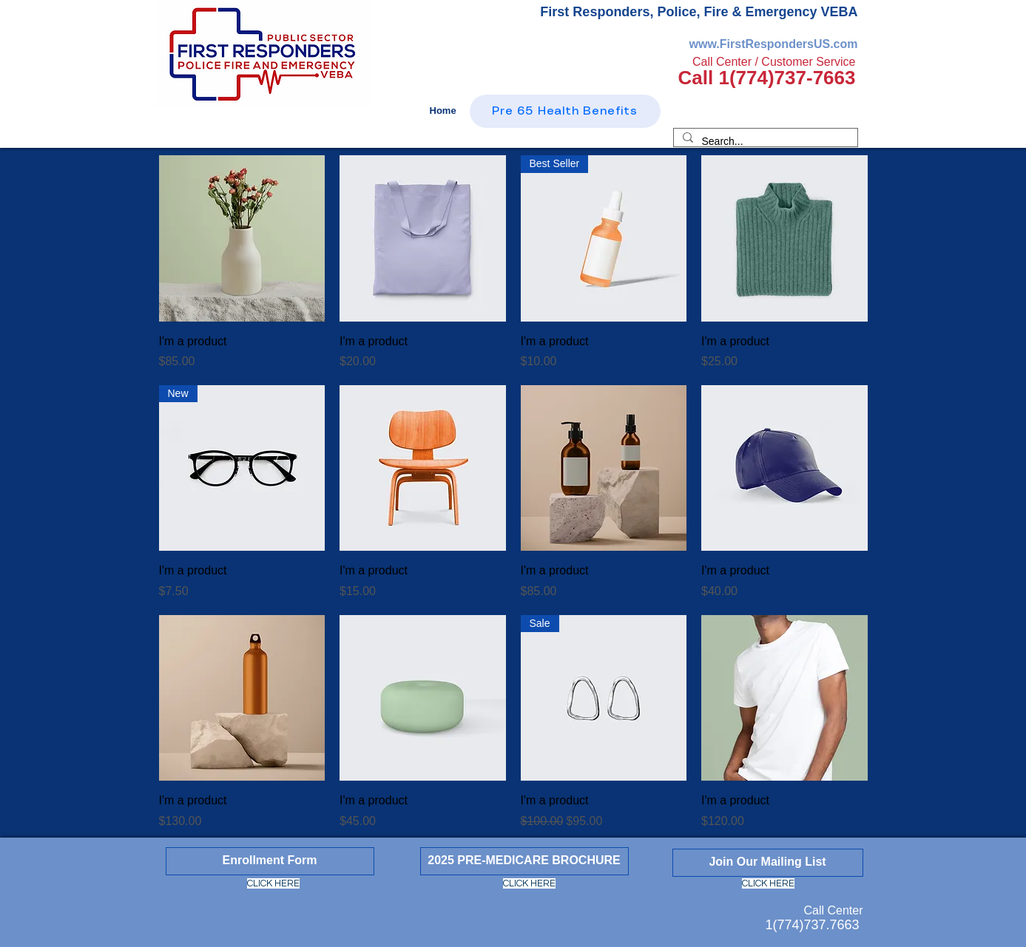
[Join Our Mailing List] (767, 863)
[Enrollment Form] (270, 861)
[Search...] (764, 142)
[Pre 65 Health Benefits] (565, 111)
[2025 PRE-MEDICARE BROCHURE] (524, 861)
